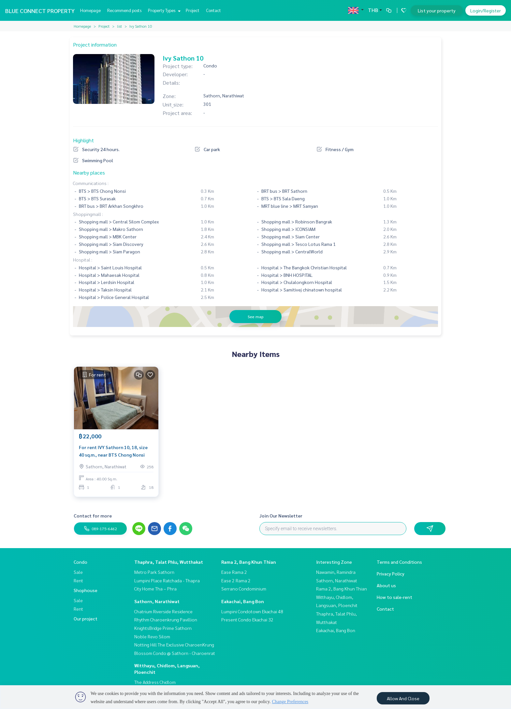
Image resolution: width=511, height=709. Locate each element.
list (119, 26)
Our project (85, 618)
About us (386, 585)
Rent (78, 580)
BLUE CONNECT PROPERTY (40, 10)
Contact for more (93, 515)
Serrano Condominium (243, 588)
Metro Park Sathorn (154, 572)
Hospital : (82, 259)
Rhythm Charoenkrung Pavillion (165, 619)
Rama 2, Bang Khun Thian (248, 562)
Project (192, 10)
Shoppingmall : (88, 214)
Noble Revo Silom (152, 636)
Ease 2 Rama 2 (236, 580)
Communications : (91, 183)
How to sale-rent (394, 597)
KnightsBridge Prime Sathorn (163, 628)
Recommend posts (124, 10)
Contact (213, 10)
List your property (437, 10)
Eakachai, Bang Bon (242, 601)
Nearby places (89, 172)
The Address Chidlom (155, 682)
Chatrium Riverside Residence (163, 611)
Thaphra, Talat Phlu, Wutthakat (168, 562)
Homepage (90, 10)
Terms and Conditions (399, 562)
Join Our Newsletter (280, 515)
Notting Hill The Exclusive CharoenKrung (174, 644)
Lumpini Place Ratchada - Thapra (167, 580)
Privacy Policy (390, 573)
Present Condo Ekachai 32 (247, 619)
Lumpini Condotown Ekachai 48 (252, 611)
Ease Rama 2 (234, 572)
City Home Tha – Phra (155, 588)
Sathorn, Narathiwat (157, 601)
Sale (78, 572)
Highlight (83, 140)
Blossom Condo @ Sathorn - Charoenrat (174, 653)
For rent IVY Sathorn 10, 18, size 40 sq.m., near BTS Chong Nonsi (113, 451)
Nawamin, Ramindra (336, 572)
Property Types (163, 10)
